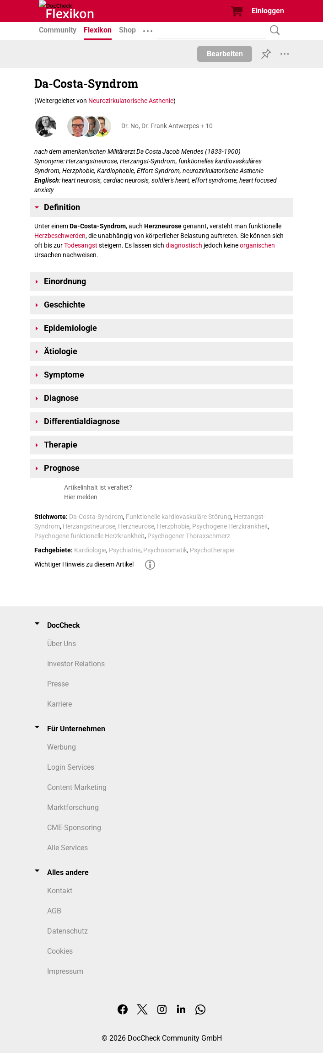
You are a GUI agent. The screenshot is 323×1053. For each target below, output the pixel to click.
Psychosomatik (165, 550)
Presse (58, 684)
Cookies (60, 951)
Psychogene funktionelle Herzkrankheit (89, 536)
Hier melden (80, 497)
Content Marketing (77, 787)
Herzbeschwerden (60, 235)
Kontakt (59, 890)
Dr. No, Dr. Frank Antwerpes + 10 (167, 126)
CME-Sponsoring (74, 827)
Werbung (61, 747)
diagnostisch (184, 245)
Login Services (70, 767)
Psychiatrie (124, 550)
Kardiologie (90, 550)
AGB (54, 911)
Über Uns (61, 643)
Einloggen (268, 10)
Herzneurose (136, 526)
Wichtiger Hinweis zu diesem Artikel (84, 564)
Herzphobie (173, 526)
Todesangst (80, 245)
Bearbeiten (225, 53)
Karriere (59, 704)
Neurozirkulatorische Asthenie (130, 100)
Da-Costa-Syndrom (96, 516)
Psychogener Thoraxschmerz (188, 536)
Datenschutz (67, 931)
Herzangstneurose (89, 526)
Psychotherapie (212, 550)
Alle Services (67, 847)
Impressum (65, 971)
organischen (257, 245)
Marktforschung (73, 807)
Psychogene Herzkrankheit (230, 526)
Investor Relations (76, 663)
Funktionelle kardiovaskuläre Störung (178, 516)
